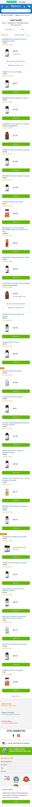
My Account (4, 764)
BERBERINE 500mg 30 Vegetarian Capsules (15, 98)
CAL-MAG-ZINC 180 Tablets (10, 342)
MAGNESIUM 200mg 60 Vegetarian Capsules (15, 176)
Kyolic (4, 620)
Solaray (5, 482)
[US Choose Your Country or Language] (7, 6)
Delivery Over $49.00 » (22, 15)
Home (4, 23)
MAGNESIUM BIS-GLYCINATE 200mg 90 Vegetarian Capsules (14, 40)
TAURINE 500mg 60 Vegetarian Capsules (14, 563)
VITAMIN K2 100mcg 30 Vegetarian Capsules (16, 150)
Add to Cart (16, 92)
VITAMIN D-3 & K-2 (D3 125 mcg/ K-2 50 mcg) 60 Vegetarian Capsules (16, 479)
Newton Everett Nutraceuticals (10, 125)
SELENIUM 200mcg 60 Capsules (12, 371)
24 (27, 35)
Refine (22, 29)
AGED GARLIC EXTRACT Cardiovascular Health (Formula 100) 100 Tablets (14, 617)
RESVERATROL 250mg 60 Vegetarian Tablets (15, 257)
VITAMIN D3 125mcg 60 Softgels (12, 72)
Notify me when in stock (16, 65)
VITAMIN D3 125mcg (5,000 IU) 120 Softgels (15, 124)
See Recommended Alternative (16, 61)
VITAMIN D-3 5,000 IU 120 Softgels (12, 670)
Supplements (12, 23)
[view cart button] (30, 6)
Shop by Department (6, 761)
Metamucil (5, 233)
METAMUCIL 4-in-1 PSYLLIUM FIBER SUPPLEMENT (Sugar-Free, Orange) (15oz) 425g (15, 229)
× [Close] (30, 788)
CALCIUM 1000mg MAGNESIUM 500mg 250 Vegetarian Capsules (15, 424)
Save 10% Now (7, 758)
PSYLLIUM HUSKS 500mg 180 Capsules (14, 644)
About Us (3, 771)
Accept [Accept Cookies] (16, 801)
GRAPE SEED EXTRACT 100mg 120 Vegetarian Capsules (12, 451)
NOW (4, 203)
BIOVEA (5, 43)
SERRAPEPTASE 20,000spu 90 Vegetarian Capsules (14, 507)
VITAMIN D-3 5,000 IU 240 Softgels (12, 202)
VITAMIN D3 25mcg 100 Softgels (12, 397)
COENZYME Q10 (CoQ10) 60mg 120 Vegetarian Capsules (13, 589)
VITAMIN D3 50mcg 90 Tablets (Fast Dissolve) (13, 315)
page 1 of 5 (16, 696)
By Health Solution (23, 23)
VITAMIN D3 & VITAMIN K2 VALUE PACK (14, 537)
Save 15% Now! (7, 15)
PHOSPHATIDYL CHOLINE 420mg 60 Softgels (16, 283)
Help (2, 768)
